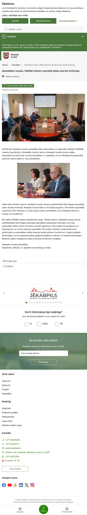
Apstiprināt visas (43, 21)
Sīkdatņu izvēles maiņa (12, 425)
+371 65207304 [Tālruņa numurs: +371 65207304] (12, 456)
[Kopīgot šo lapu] (43, 266)
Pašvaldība (6, 393)
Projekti (5, 389)
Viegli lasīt (6, 408)
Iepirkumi (6, 385)
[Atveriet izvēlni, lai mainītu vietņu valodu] (20, 510)
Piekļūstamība (8, 417)
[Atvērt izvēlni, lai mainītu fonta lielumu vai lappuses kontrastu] (67, 510)
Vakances (6, 381)
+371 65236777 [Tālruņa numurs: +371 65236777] (12, 444)
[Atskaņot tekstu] (12, 76)
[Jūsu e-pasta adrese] (43, 353)
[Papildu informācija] (18, 460)
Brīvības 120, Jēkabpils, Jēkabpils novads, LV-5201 (27, 452)
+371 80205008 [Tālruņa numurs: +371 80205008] (12, 440)
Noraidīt (15, 21)
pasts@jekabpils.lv (13, 448)
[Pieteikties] (43, 362)
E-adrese (9, 460)
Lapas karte (7, 421)
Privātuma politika (10, 412)
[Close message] (82, 36)
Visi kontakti (15, 469)
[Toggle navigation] (43, 509)
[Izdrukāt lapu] (43, 261)
